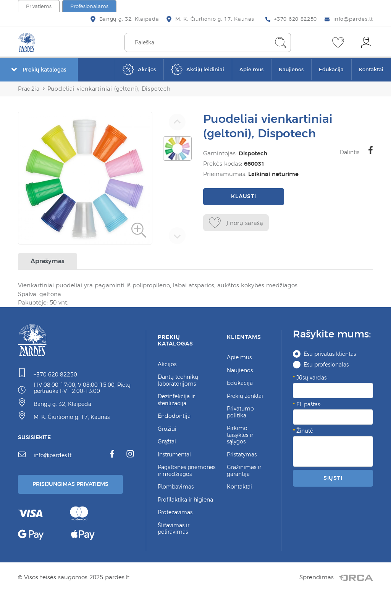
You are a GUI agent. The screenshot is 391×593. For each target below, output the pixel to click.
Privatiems (39, 6)
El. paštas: (308, 404)
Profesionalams (89, 6)
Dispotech (251, 153)
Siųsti (333, 478)
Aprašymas (48, 260)
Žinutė (304, 431)
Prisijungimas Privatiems (70, 484)
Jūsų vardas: (312, 378)
